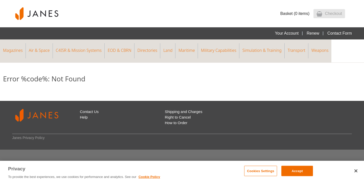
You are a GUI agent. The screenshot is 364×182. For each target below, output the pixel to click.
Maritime (186, 50)
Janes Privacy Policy (28, 138)
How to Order (176, 123)
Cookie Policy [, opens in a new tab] (149, 177)
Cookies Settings (260, 171)
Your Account (287, 33)
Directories (147, 50)
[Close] (355, 170)
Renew (313, 33)
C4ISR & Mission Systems (79, 50)
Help (84, 117)
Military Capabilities (218, 50)
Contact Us (89, 111)
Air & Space (39, 50)
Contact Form (339, 33)
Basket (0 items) (295, 13)
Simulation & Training (262, 50)
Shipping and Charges (183, 111)
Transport (296, 50)
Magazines (13, 50)
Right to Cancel (178, 117)
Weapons (320, 50)
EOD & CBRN (119, 50)
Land (167, 50)
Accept (297, 171)
